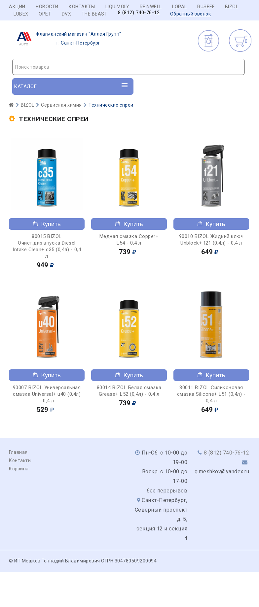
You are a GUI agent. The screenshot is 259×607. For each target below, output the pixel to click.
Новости (47, 6)
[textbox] (128, 67)
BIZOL (232, 6)
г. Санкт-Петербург (67, 38)
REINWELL (151, 6)
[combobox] (128, 67)
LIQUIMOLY (117, 6)
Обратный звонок (190, 14)
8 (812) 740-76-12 (139, 12)
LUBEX (21, 14)
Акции (17, 6)
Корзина (19, 468)
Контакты (82, 6)
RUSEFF (205, 6)
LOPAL (179, 6)
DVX (66, 14)
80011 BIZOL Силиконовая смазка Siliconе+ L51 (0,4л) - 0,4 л (211, 394)
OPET (45, 14)
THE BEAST (95, 14)
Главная (18, 452)
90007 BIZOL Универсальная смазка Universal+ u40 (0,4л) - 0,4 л (47, 394)
